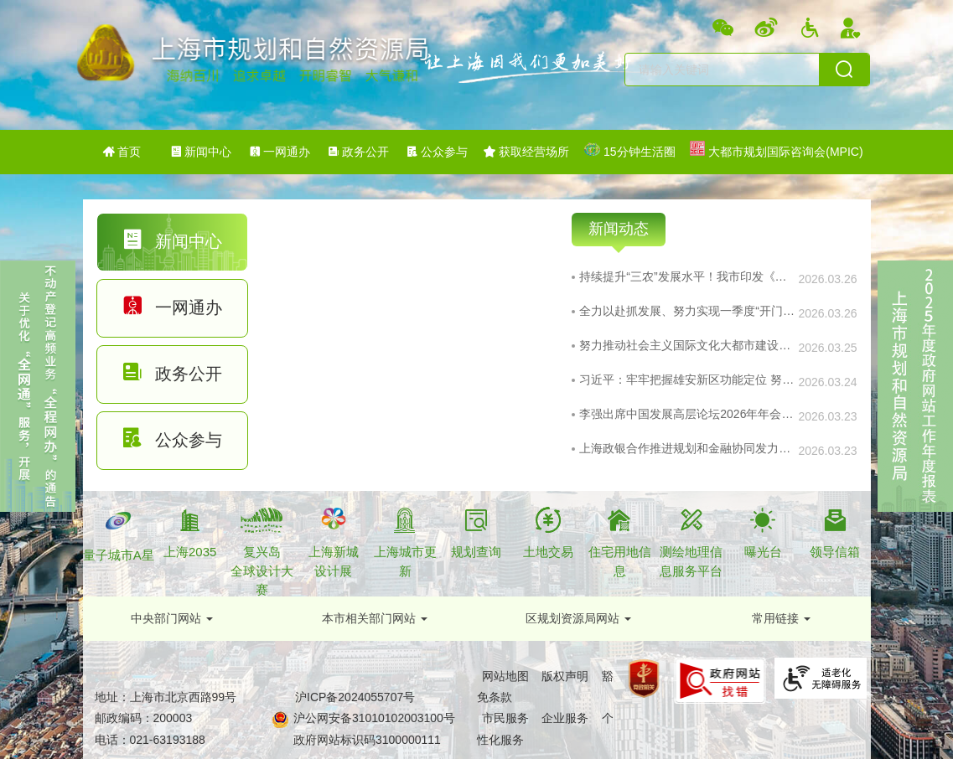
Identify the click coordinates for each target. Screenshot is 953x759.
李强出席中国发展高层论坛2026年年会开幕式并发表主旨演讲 (687, 414)
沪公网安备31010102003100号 (372, 718)
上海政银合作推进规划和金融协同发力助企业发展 (687, 448)
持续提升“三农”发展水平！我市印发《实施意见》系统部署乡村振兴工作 (687, 276)
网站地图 (505, 676)
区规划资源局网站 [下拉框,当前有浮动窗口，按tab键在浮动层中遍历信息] (572, 618)
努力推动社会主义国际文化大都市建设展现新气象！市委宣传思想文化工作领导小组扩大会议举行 (687, 345)
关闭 (16, 522)
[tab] (172, 242)
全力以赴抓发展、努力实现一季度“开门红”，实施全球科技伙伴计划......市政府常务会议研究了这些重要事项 (687, 311)
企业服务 (564, 718)
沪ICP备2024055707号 (355, 697)
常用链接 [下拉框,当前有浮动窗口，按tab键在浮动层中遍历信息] (775, 618)
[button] (172, 618)
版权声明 (564, 676)
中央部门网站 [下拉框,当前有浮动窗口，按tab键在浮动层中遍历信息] (166, 618)
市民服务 (505, 718)
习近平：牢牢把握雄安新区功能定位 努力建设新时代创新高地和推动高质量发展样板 (687, 379)
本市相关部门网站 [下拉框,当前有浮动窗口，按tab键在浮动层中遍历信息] (369, 618)
